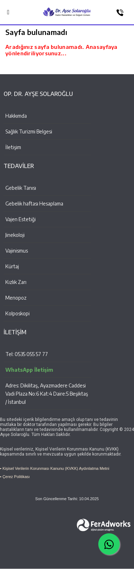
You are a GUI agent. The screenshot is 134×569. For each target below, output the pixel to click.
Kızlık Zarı (15, 282)
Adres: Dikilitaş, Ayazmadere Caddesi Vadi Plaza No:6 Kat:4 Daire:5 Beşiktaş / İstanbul (46, 393)
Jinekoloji (15, 235)
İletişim (13, 147)
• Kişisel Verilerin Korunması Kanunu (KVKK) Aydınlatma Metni (54, 468)
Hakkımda (16, 116)
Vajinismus (16, 251)
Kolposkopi (17, 313)
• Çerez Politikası (15, 476)
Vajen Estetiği (20, 219)
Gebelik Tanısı (20, 188)
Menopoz (15, 298)
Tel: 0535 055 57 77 (26, 354)
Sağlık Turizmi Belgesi (28, 131)
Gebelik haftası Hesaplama (34, 203)
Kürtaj (12, 266)
